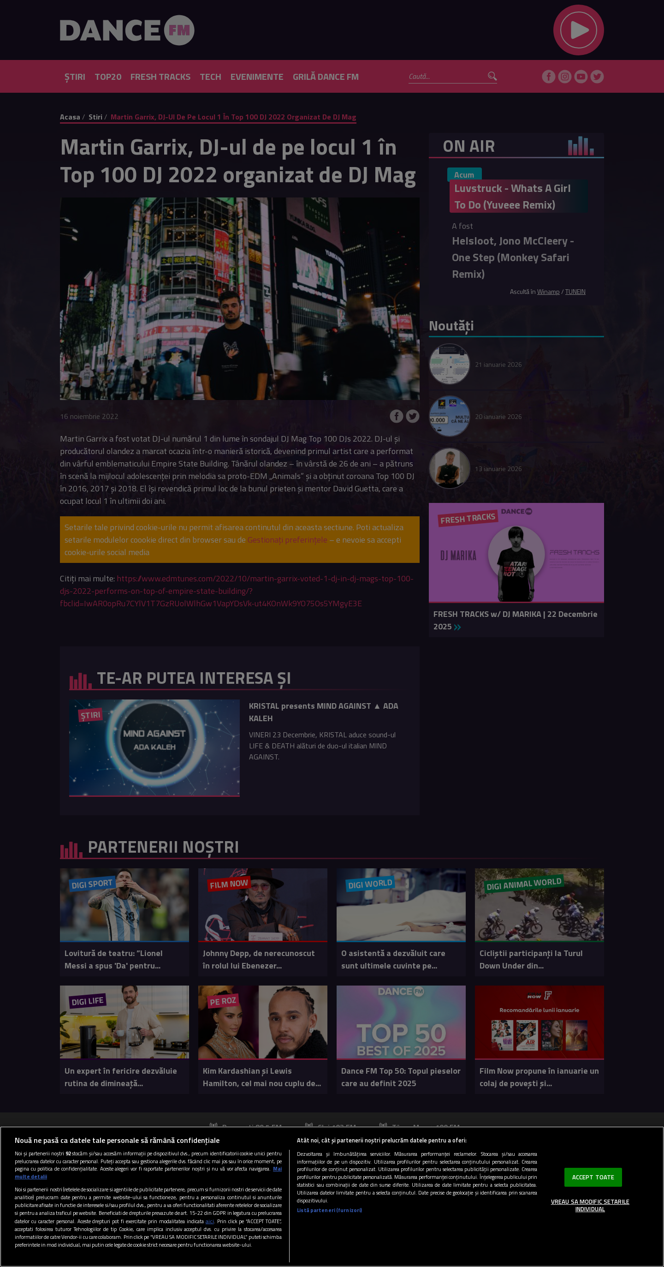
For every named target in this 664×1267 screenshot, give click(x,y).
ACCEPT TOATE (593, 1177)
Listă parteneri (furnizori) (329, 1210)
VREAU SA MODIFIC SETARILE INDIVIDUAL (590, 1205)
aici (210, 1221)
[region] (332, 1196)
